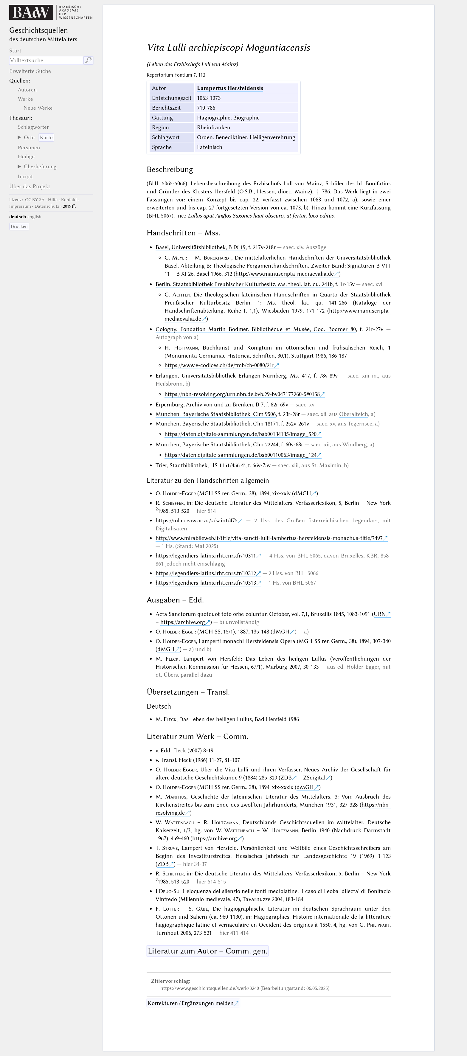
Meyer (179, 257)
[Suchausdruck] (46, 60)
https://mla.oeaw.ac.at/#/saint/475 (197, 520)
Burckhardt (217, 257)
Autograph (169, 337)
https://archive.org (182, 622)
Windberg (354, 444)
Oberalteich (353, 414)
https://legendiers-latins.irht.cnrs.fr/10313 (206, 582)
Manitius (175, 796)
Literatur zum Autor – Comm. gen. (207, 951)
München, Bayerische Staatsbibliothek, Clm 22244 (217, 444)
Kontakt (69, 199)
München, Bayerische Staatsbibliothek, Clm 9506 (216, 414)
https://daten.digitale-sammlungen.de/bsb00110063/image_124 (240, 454)
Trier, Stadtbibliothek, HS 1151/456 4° (200, 465)
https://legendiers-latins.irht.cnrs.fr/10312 (206, 573)
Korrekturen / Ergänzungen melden (191, 1003)
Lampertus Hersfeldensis (230, 88)
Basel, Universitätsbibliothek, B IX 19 (201, 247)
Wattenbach (179, 822)
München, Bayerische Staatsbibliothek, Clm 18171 (217, 423)
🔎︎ (88, 60)
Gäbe (202, 908)
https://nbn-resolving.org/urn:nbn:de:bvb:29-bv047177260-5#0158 (242, 394)
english (34, 216)
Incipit (25, 176)
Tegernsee (360, 423)
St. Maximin (326, 465)
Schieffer (173, 502)
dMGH (302, 493)
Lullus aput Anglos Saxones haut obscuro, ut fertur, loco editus (260, 215)
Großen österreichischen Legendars (332, 520)
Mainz (314, 183)
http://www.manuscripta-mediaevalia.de (284, 273)
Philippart (378, 924)
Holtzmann (225, 822)
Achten (181, 294)
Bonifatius (378, 183)
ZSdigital (314, 777)
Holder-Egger (179, 493)
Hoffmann (186, 347)
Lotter (171, 908)
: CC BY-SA (26, 199)
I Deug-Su (167, 891)
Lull (288, 183)
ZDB (286, 777)
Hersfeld (224, 191)
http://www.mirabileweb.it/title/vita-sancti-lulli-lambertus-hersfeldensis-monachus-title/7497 (269, 538)
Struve (170, 847)
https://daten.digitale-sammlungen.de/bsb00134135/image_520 (240, 434)
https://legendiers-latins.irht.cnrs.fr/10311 (206, 555)
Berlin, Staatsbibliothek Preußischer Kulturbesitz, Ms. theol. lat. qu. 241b (244, 284)
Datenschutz (47, 206)
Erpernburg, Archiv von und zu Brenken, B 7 (209, 404)
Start (15, 50)
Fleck (172, 658)
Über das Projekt (29, 186)
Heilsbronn (169, 383)
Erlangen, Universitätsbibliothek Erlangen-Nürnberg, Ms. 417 (233, 375)
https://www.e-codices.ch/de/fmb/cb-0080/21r (219, 365)
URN (380, 614)
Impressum (20, 206)
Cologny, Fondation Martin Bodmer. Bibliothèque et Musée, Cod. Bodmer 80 (256, 329)
